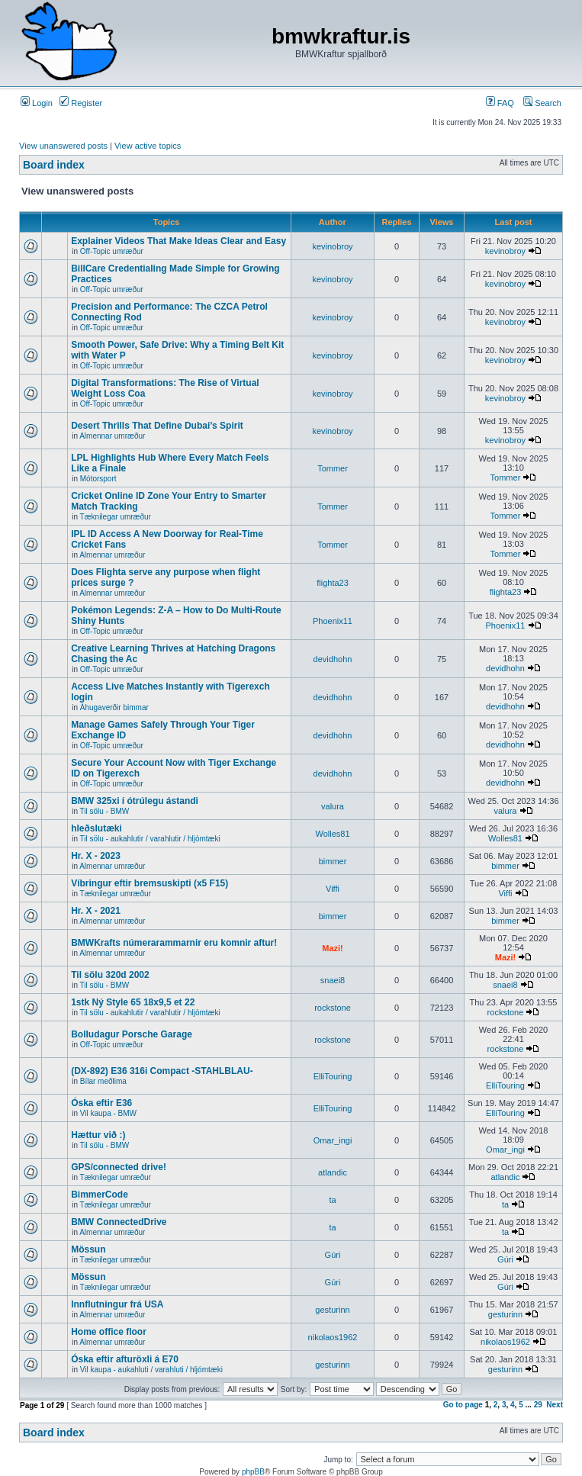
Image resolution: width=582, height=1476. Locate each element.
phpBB (253, 1472)
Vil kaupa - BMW (108, 1113)
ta (332, 1199)
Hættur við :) (98, 1135)
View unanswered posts (63, 145)
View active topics (147, 145)
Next (554, 1404)
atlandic (332, 1172)
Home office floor (108, 1331)
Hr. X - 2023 (96, 856)
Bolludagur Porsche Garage (131, 1034)
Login (37, 103)
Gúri (333, 1254)
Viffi (332, 888)
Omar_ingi (333, 1140)
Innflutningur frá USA (117, 1304)
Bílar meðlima (103, 1081)
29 (538, 1404)
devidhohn (333, 659)
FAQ (500, 103)
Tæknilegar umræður (115, 517)
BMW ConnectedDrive (118, 1222)
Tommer (332, 468)
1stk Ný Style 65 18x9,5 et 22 (133, 1002)
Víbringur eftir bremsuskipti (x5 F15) (149, 883)
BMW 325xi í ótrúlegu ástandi (134, 801)
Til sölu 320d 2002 (110, 975)
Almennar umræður (112, 436)
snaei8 (332, 980)
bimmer (333, 861)
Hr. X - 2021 (96, 910)
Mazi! (332, 948)
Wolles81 (332, 833)
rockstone (332, 1007)
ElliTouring (333, 1076)
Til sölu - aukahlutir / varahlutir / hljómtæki (150, 838)
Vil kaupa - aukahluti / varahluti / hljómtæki (151, 1369)
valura (332, 806)
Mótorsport (98, 478)
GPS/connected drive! (118, 1167)
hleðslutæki (96, 828)
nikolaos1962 (333, 1337)
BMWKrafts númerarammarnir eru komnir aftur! (174, 942)
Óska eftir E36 (101, 1103)
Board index (54, 165)
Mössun (88, 1249)
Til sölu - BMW (105, 811)
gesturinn (332, 1309)
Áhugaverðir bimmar (114, 707)
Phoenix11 (332, 620)
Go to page (463, 1404)
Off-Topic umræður (111, 251)
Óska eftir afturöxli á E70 (124, 1359)
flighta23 (333, 582)
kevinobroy (332, 246)
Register (80, 103)
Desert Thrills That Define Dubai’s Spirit (157, 425)
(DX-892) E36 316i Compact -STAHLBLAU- (162, 1071)
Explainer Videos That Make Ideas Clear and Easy (178, 241)
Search (542, 103)
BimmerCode (99, 1194)
